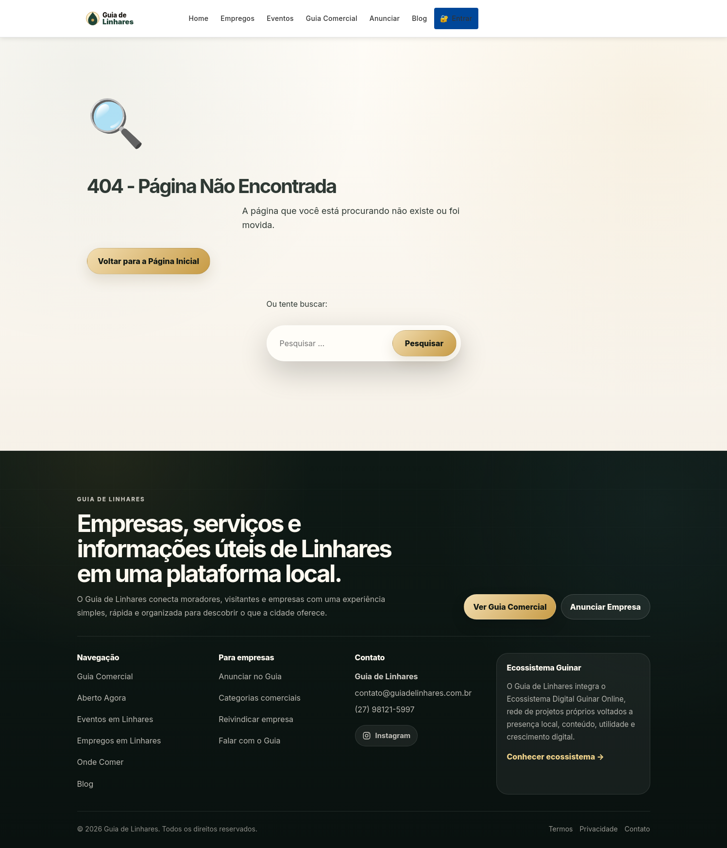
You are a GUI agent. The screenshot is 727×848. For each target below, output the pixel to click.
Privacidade (599, 829)
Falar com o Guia (249, 740)
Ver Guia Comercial (509, 607)
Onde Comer (100, 762)
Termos (561, 829)
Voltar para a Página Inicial (148, 261)
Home (199, 18)
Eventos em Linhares (115, 719)
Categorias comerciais (260, 698)
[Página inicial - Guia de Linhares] (130, 18)
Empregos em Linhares (119, 740)
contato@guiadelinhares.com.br (413, 693)
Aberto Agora (101, 698)
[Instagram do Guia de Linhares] (386, 735)
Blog (419, 18)
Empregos (237, 18)
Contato (637, 829)
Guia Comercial (331, 18)
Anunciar (385, 18)
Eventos (280, 18)
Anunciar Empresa (605, 607)
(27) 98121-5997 (385, 709)
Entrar (456, 18)
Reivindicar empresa (256, 719)
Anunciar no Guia (250, 676)
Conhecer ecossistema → (555, 756)
